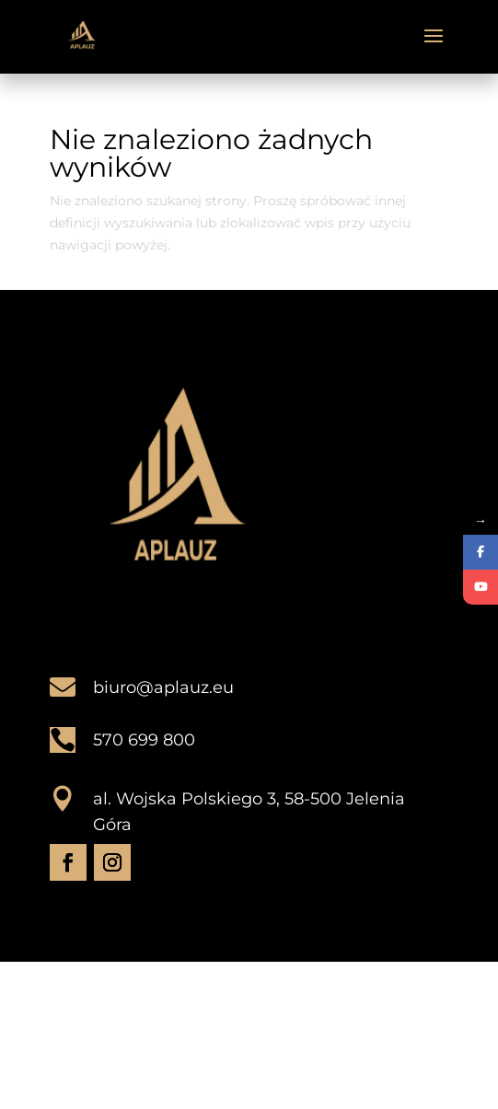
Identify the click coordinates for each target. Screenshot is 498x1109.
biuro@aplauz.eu (163, 687)
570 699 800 (144, 740)
